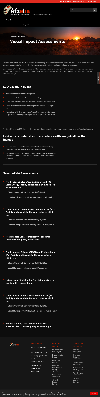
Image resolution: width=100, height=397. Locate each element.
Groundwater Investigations (78, 368)
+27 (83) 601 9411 (40, 352)
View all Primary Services (55, 382)
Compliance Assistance (56, 376)
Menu (8, 20)
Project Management (78, 351)
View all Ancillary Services (76, 380)
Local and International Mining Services (57, 368)
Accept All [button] (93, 393)
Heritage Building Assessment (77, 357)
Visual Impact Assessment (78, 374)
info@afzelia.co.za (37, 361)
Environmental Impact (57, 356)
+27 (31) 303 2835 (40, 348)
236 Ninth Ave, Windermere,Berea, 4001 (36, 368)
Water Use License (56, 361)
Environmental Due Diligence (57, 351)
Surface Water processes (78, 363)
